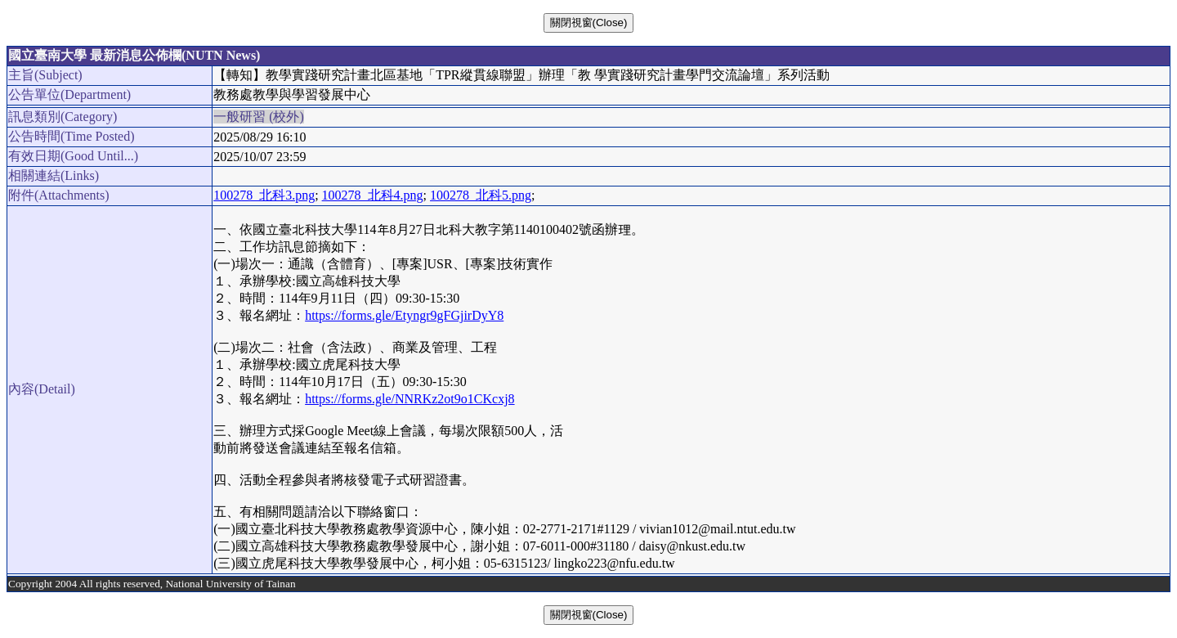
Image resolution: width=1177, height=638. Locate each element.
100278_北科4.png (372, 195)
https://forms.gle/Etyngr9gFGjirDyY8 (404, 315)
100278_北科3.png (264, 195)
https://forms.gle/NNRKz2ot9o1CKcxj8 (409, 399)
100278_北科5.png (480, 195)
